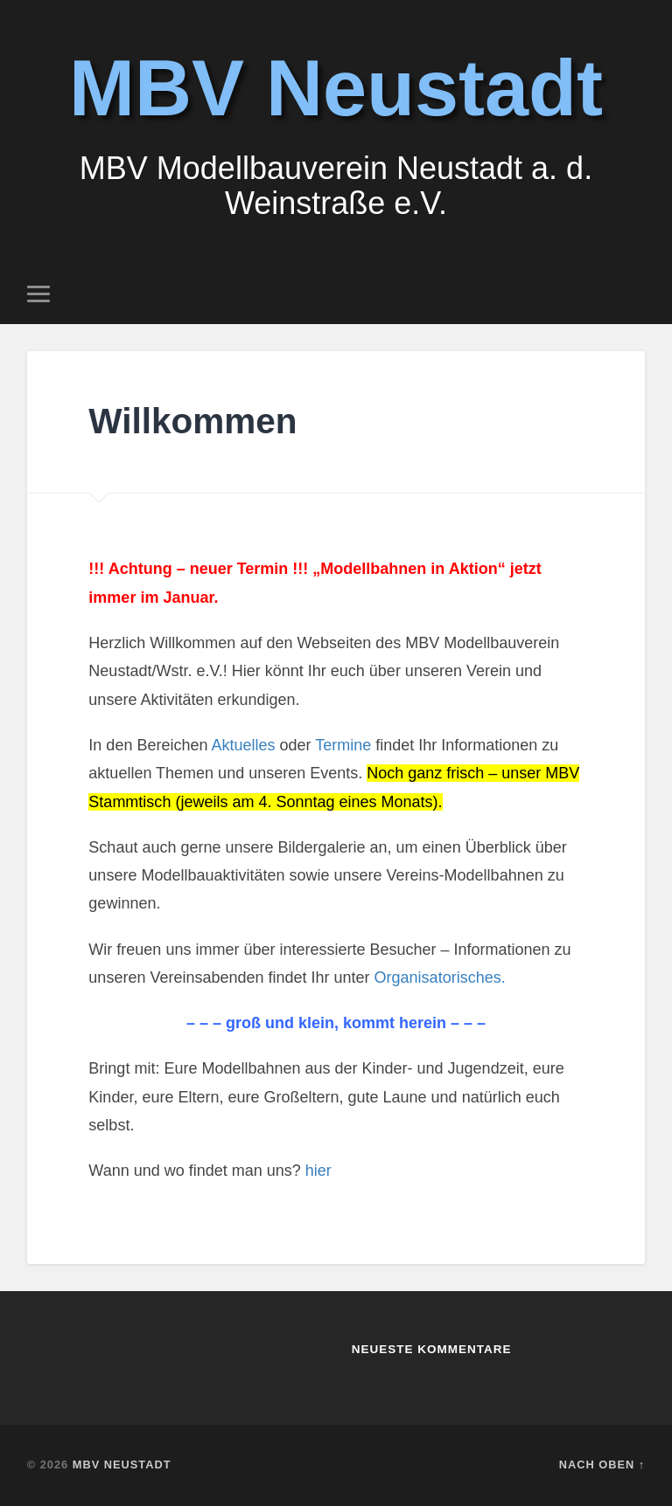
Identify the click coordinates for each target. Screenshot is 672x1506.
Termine (343, 745)
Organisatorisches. (440, 977)
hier (318, 1170)
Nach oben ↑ (602, 1464)
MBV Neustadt (336, 88)
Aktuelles (245, 745)
